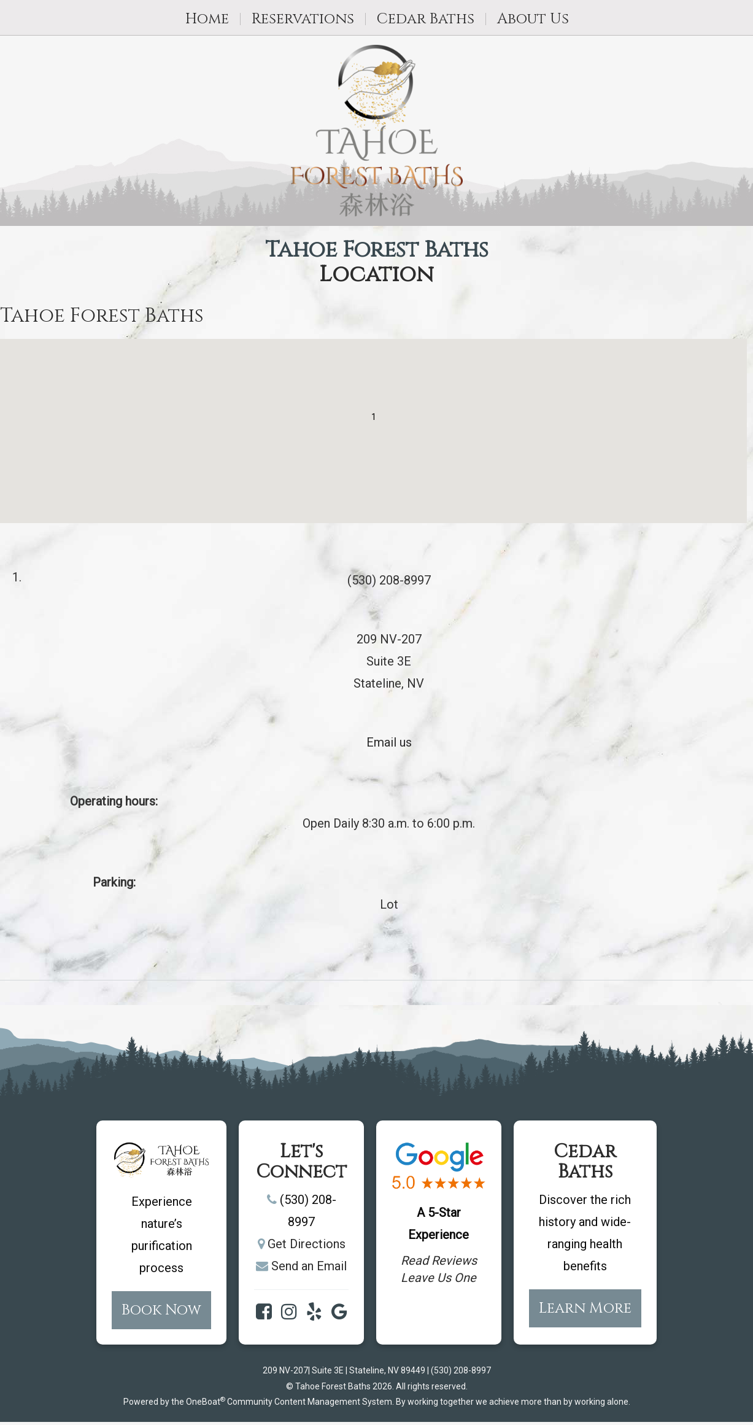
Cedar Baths (425, 19)
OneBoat (205, 1402)
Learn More (585, 1308)
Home (207, 19)
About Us (533, 19)
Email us (389, 742)
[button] (374, 419)
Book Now (161, 1310)
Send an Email (309, 1266)
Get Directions (307, 1244)
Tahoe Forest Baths (376, 250)
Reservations (303, 19)
